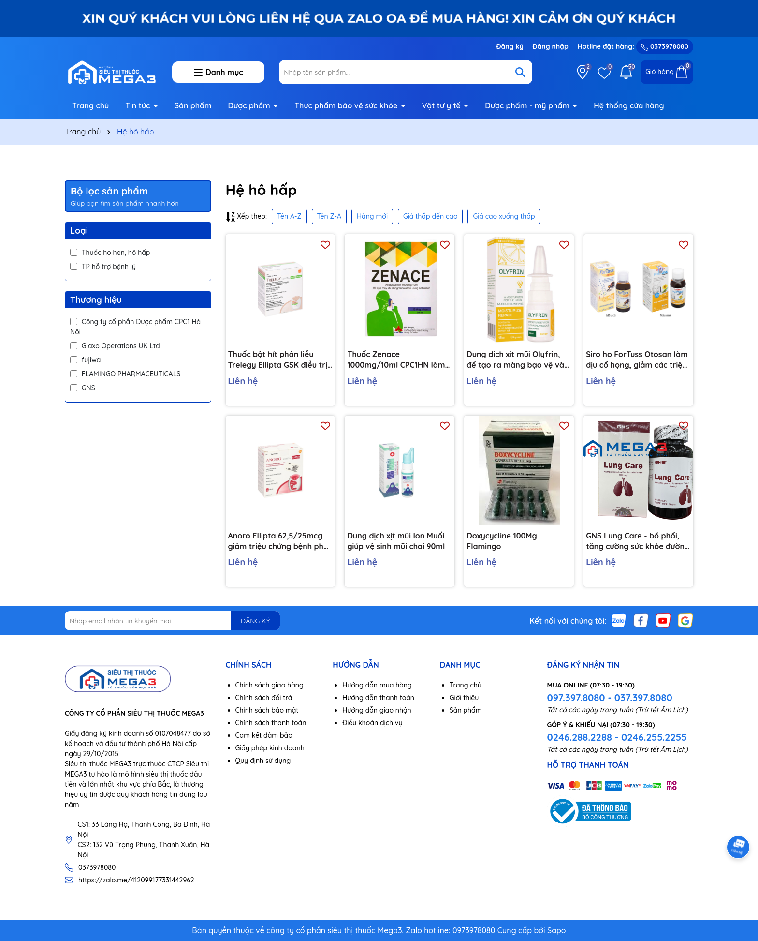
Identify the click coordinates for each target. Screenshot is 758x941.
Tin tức (138, 105)
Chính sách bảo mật (267, 710)
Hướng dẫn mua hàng (377, 685)
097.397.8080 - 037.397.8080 (609, 697)
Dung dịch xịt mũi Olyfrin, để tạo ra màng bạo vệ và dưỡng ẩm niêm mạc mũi (515, 360)
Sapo (556, 930)
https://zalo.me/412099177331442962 (136, 880)
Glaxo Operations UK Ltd (115, 346)
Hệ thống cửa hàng (629, 105)
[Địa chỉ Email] (172, 620)
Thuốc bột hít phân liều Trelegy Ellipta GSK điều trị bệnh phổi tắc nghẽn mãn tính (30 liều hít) (277, 360)
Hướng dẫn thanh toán (378, 697)
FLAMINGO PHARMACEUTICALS (125, 374)
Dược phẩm (250, 105)
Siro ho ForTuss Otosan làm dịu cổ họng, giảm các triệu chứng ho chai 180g (637, 360)
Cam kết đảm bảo (263, 735)
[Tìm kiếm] (520, 72)
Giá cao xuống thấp (504, 216)
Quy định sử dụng (263, 760)
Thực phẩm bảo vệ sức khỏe (347, 105)
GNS (82, 388)
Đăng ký (509, 46)
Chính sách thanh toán (270, 722)
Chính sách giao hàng (269, 685)
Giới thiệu (464, 697)
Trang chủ (90, 105)
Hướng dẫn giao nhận (376, 710)
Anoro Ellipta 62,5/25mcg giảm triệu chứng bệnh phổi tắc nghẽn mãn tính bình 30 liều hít (279, 541)
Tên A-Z (289, 216)
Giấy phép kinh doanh (270, 748)
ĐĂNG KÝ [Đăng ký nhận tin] (255, 620)
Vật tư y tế (442, 105)
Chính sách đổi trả (263, 697)
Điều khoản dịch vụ (372, 722)
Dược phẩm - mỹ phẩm (528, 105)
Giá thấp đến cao (430, 216)
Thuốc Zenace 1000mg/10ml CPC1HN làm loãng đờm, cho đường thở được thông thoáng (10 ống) (399, 360)
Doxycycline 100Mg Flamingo (501, 541)
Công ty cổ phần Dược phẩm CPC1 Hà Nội (135, 326)
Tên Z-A (329, 216)
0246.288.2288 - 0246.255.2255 (616, 737)
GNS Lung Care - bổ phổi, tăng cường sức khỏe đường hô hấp (637, 541)
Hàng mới (372, 216)
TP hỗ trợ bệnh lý (103, 266)
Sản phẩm (193, 105)
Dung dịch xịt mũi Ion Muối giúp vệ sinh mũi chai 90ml (396, 541)
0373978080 (664, 46)
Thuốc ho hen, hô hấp (110, 252)
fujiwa (85, 360)
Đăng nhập (550, 46)
